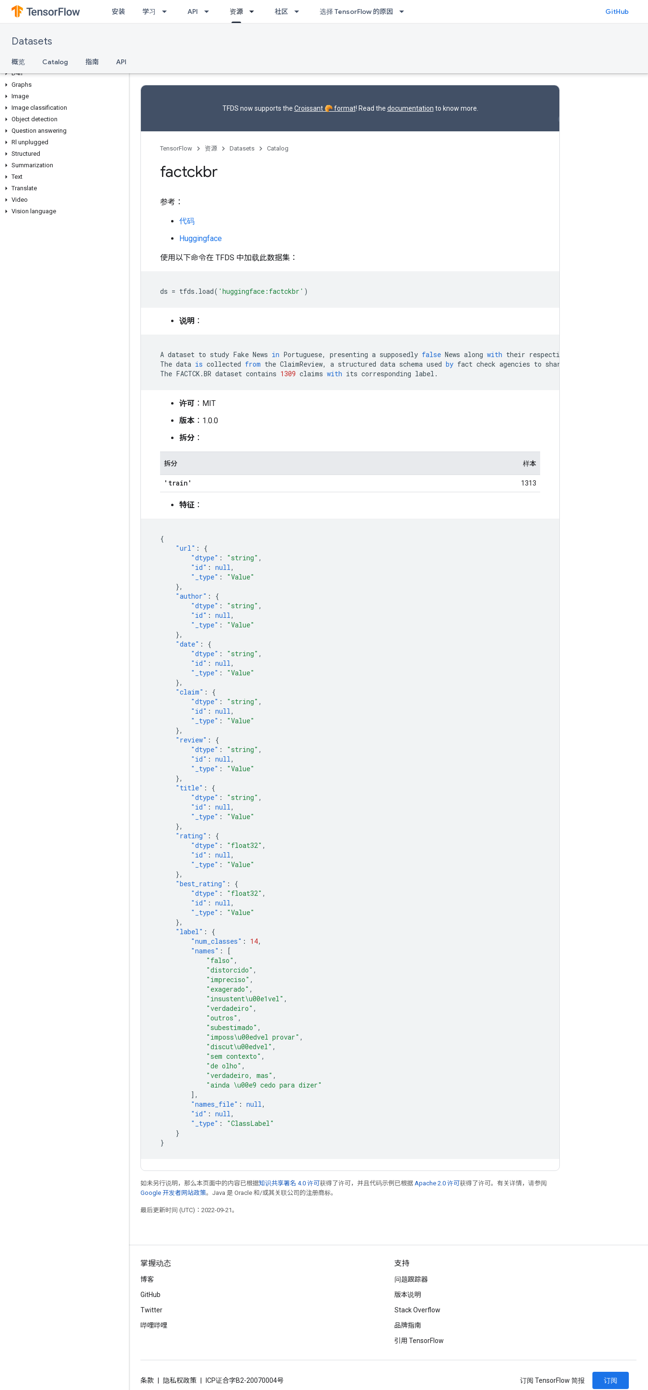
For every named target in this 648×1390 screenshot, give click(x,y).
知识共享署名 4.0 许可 (289, 1183)
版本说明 (407, 1294)
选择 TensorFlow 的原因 (356, 11)
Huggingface (200, 238)
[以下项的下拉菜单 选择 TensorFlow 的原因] (404, 11)
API (192, 11)
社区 (281, 11)
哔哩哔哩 (153, 1325)
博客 (147, 1279)
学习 (149, 11)
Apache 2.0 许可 (437, 1183)
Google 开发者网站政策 (173, 1192)
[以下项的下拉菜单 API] (209, 11)
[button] (62, 73)
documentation (410, 108)
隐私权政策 (180, 1380)
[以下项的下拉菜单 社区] (299, 11)
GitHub (617, 11)
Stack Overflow (417, 1310)
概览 (18, 62)
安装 (118, 11)
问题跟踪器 (411, 1279)
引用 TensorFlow (419, 1340)
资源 (211, 148)
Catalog (55, 62)
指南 (92, 62)
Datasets (32, 41)
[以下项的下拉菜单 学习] (167, 11)
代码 (187, 221)
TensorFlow (176, 148)
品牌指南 (407, 1325)
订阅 (610, 1380)
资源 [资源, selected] (236, 11)
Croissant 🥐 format (325, 108)
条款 (147, 1380)
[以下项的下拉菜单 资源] (254, 11)
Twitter (151, 1310)
